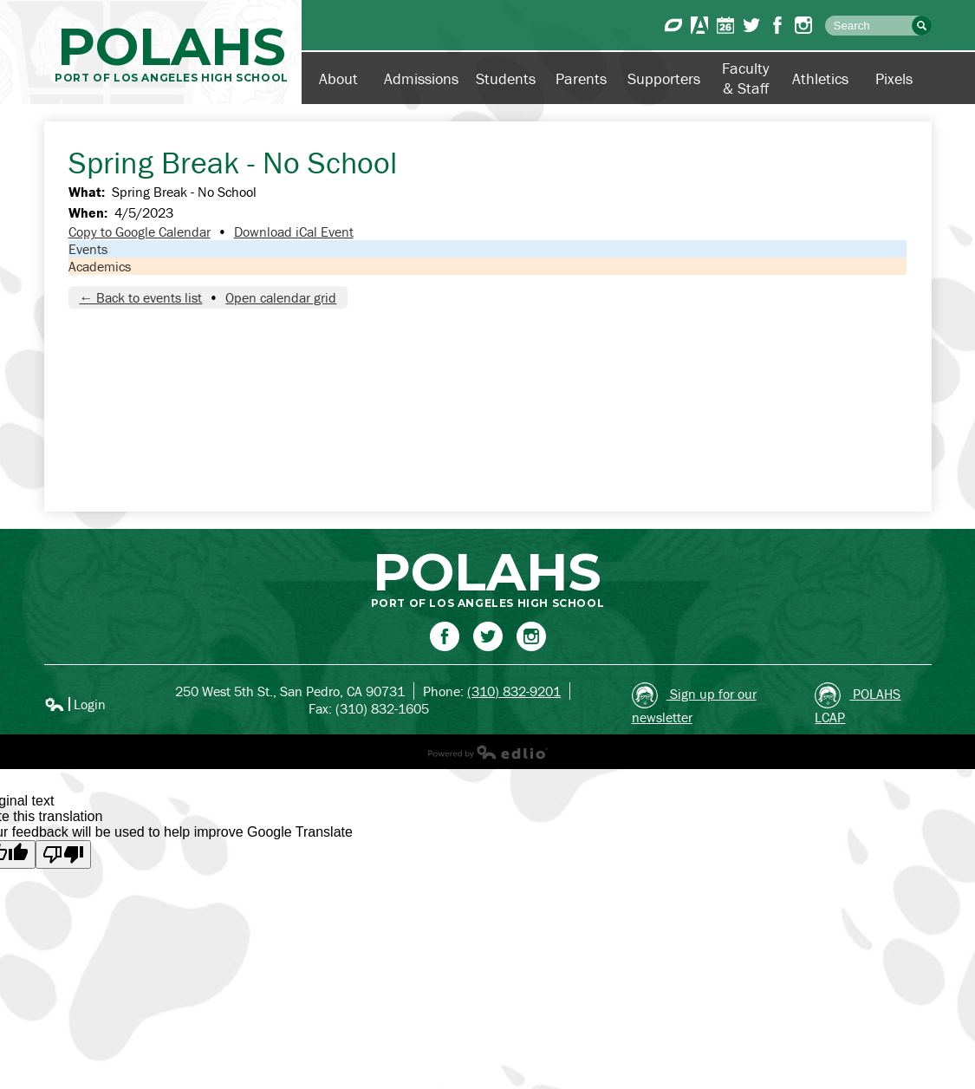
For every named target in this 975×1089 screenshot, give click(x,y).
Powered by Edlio (488, 751)
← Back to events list (140, 297)
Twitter (751, 25)
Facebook (777, 25)
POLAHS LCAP (857, 704)
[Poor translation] (63, 854)
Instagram (803, 25)
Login (75, 704)
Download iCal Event (294, 231)
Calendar (725, 25)
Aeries (699, 25)
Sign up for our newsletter (694, 704)
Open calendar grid (280, 297)
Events (87, 249)
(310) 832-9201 (514, 691)
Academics (99, 266)
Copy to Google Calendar (139, 231)
